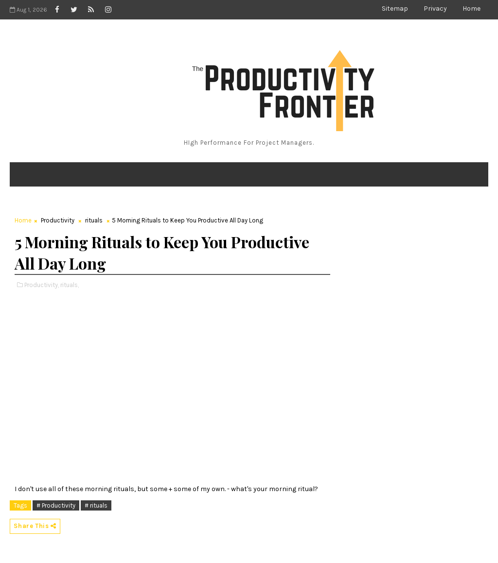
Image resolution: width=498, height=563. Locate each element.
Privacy (435, 8)
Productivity (57, 220)
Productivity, (41, 285)
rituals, (69, 285)
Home (471, 8)
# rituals (96, 505)
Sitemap (395, 8)
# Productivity (55, 505)
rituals (94, 220)
